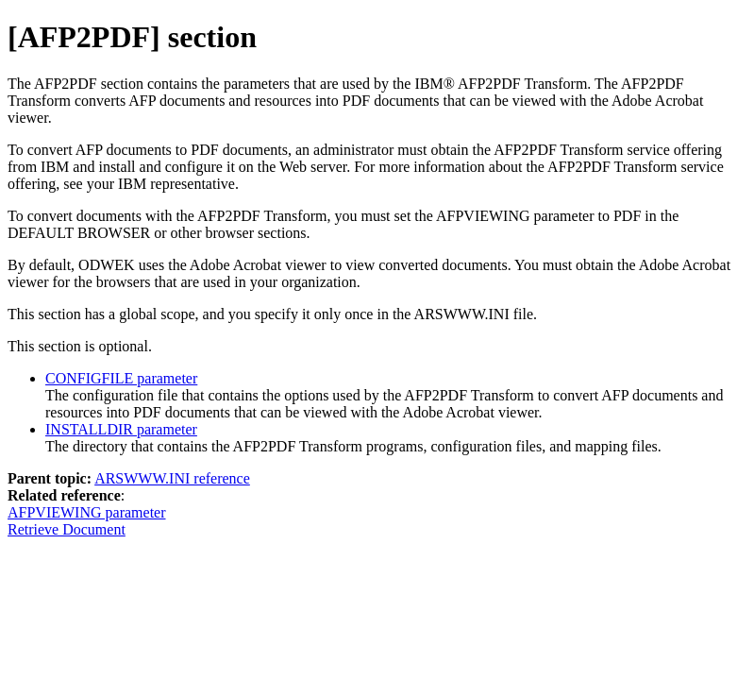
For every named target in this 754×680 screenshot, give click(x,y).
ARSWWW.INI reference (172, 478)
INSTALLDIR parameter (121, 429)
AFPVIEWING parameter (87, 512)
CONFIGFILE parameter (121, 378)
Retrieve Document (67, 529)
